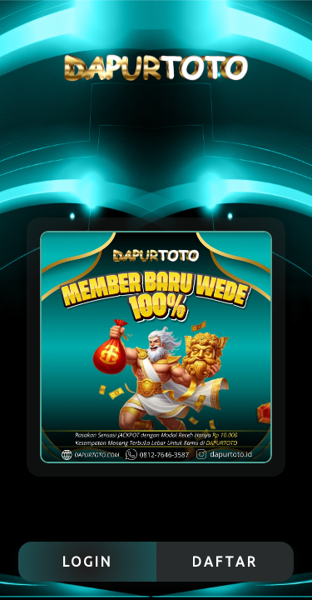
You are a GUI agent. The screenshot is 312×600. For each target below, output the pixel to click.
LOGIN (87, 561)
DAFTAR (225, 561)
